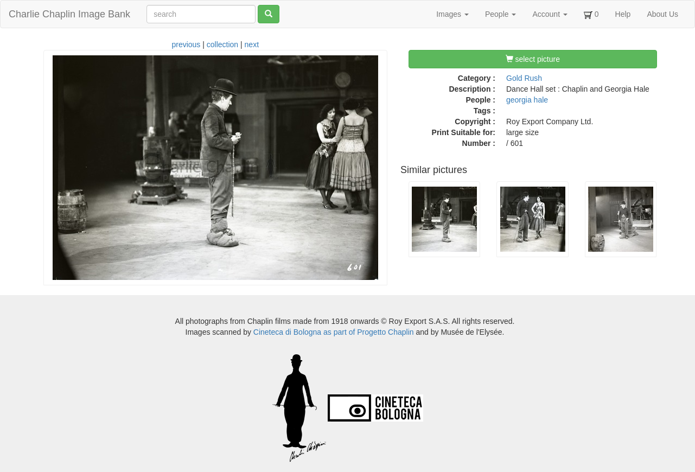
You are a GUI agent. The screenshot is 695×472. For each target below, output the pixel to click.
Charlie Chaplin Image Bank (69, 14)
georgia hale (527, 99)
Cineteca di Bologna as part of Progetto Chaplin (333, 332)
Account (549, 14)
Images (452, 14)
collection (222, 44)
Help (623, 14)
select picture (533, 59)
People (500, 14)
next (252, 44)
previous (185, 44)
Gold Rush (524, 78)
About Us (662, 14)
